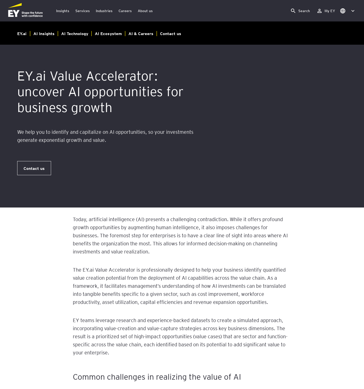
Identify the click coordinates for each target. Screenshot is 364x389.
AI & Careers (140, 33)
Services (82, 11)
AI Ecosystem (108, 33)
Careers (125, 11)
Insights (62, 11)
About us (145, 11)
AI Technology (74, 33)
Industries (104, 11)
